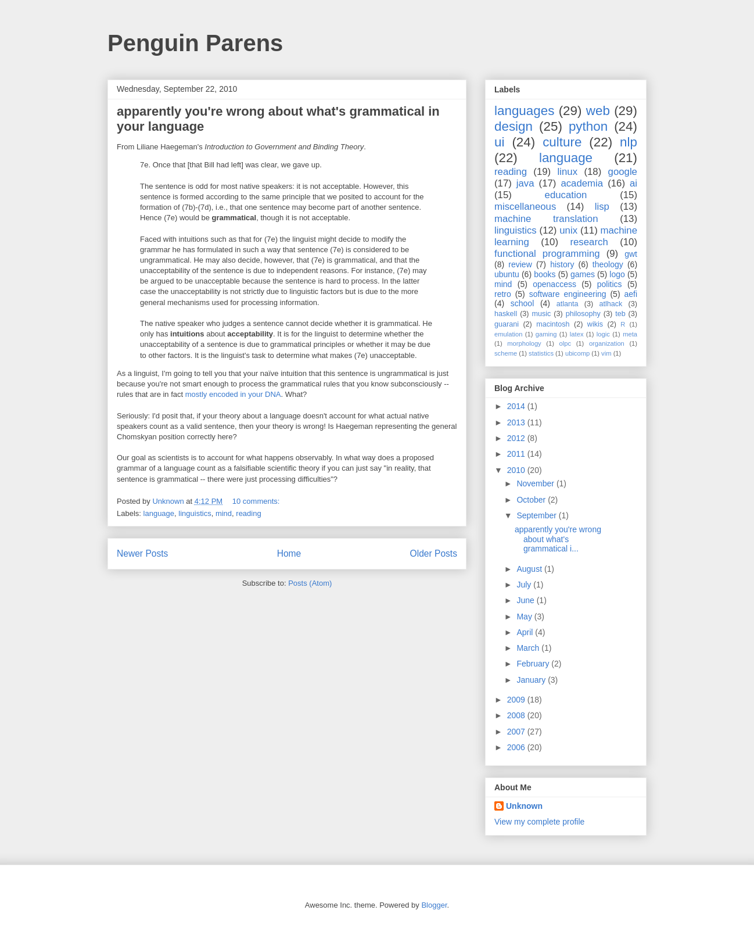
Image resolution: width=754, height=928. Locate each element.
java (525, 183)
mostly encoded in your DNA (233, 394)
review (520, 264)
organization (606, 343)
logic (603, 334)
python (588, 126)
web (598, 110)
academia (582, 183)
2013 (517, 422)
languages (524, 110)
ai (633, 183)
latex (577, 334)
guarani (506, 324)
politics (609, 284)
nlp (628, 142)
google (622, 171)
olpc (565, 343)
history (562, 264)
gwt (630, 254)
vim (606, 353)
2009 (517, 699)
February (533, 663)
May (525, 616)
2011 (517, 453)
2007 (517, 731)
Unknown (524, 806)
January (532, 680)
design (513, 126)
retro (502, 294)
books (544, 274)
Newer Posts (142, 553)
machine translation (546, 218)
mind (224, 513)
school (522, 303)
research (589, 242)
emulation (508, 334)
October (532, 499)
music (541, 314)
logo (616, 274)
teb (620, 314)
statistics (541, 353)
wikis (595, 324)
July (524, 584)
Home (289, 553)
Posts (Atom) (310, 583)
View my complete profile (539, 821)
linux (568, 171)
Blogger (434, 905)
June (526, 600)
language (159, 513)
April (525, 632)
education (566, 194)
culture (562, 142)
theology (608, 264)
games (582, 274)
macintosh (552, 324)
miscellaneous (525, 206)
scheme (505, 353)
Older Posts (433, 553)
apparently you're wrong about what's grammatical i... (558, 539)
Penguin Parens (195, 43)
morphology (524, 343)
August (530, 569)
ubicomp (577, 353)
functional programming (547, 253)
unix (568, 230)
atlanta (567, 304)
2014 (517, 406)
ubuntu (506, 274)
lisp (602, 206)
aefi (630, 294)
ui (499, 142)
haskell (505, 314)
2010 (517, 470)
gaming (546, 334)
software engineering (567, 294)
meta (630, 334)
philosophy (583, 314)
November (536, 483)
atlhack (610, 304)
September (537, 515)
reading (248, 513)
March (528, 648)
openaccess (554, 284)
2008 (517, 715)
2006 (517, 747)
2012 (517, 438)
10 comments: (257, 501)
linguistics (194, 513)
